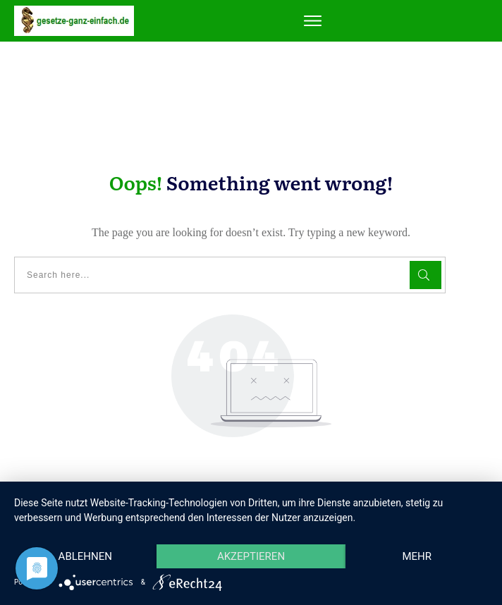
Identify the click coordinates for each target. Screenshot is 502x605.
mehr (416, 556)
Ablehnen (85, 556)
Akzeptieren (251, 556)
